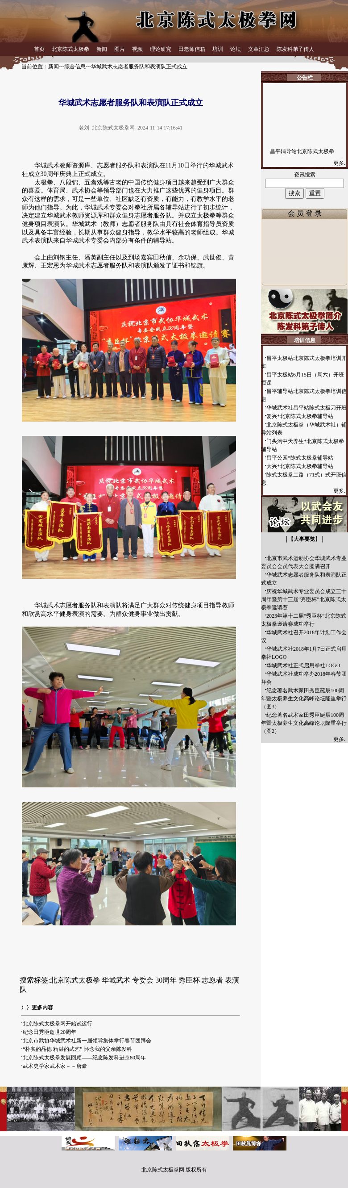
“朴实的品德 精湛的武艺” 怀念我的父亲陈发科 (77, 1049)
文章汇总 (258, 49)
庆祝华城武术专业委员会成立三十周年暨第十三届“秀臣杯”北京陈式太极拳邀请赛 (304, 599)
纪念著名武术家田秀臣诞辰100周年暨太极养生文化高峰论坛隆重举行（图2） (304, 723)
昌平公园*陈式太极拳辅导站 (299, 458)
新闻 (101, 49)
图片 (119, 49)
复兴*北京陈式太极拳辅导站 (299, 416)
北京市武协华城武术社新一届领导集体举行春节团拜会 (87, 1040)
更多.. (340, 163)
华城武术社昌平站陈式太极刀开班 (306, 408)
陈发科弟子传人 (295, 49)
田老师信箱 (191, 49)
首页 (39, 49)
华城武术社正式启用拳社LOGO (303, 665)
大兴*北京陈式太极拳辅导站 (299, 466)
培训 (217, 49)
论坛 (235, 49)
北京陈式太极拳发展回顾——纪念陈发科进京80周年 (84, 1057)
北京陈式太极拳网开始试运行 (57, 1024)
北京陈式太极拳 (70, 49)
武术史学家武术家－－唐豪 (55, 1066)
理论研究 (160, 49)
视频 (137, 49)
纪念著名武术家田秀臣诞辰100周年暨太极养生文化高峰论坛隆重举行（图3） (304, 698)
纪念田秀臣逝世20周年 (49, 1032)
